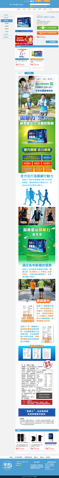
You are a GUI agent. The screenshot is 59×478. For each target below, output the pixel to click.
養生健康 (34, 9)
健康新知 (44, 9)
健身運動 (7, 23)
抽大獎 (19, 465)
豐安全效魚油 (34, 6)
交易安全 (11, 457)
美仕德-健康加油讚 (4, 4)
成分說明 (48, 457)
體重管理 (39, 9)
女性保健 (23, 9)
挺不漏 (40, 6)
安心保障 (50, 9)
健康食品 (7, 28)
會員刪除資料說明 (28, 457)
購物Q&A (36, 457)
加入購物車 (52, 41)
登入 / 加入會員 (27, 1)
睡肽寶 (46, 6)
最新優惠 (18, 9)
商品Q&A (42, 457)
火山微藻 (43, 6)
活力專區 (56, 12)
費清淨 (38, 6)
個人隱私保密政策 (18, 457)
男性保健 (29, 9)
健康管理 (7, 26)
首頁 (48, 12)
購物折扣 (20, 463)
